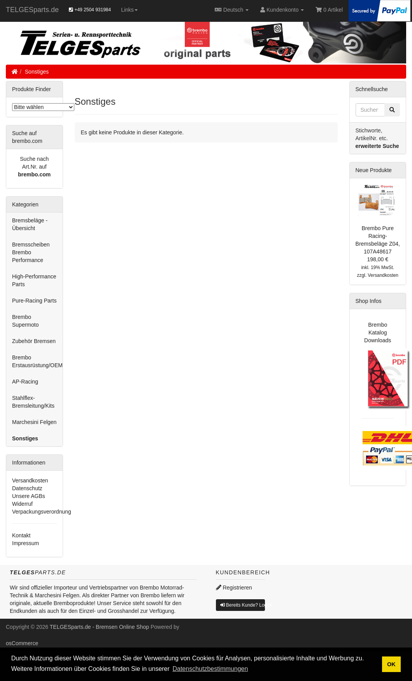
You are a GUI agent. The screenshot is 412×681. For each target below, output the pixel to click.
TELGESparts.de (32, 10)
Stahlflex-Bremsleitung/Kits (33, 402)
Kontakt (21, 535)
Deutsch (232, 10)
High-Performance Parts (34, 280)
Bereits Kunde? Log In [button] (242, 605)
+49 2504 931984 (90, 9)
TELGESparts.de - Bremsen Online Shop (99, 627)
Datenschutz (27, 488)
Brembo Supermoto (25, 321)
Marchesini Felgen (34, 422)
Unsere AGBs (28, 496)
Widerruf (22, 504)
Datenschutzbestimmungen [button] (210, 668)
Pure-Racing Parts (34, 300)
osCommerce (22, 643)
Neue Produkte (374, 170)
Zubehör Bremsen (34, 341)
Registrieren (234, 587)
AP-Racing (25, 381)
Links (129, 10)
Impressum (25, 543)
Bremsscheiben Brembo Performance (31, 252)
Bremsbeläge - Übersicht (29, 224)
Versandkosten (30, 480)
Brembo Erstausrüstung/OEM (37, 361)
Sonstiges (37, 72)
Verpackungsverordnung (41, 512)
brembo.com (34, 174)
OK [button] (391, 664)
